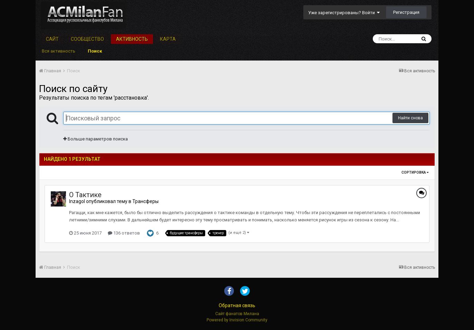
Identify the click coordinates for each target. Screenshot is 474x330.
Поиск (95, 51)
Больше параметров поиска (95, 138)
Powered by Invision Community (237, 320)
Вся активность (58, 51)
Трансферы (145, 201)
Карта (168, 39)
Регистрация (406, 12)
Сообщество (87, 39)
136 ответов (124, 233)
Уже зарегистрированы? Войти (344, 12)
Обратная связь (237, 305)
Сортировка (415, 172)
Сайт (52, 39)
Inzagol (77, 201)
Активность (132, 39)
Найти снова (410, 118)
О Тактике (85, 195)
